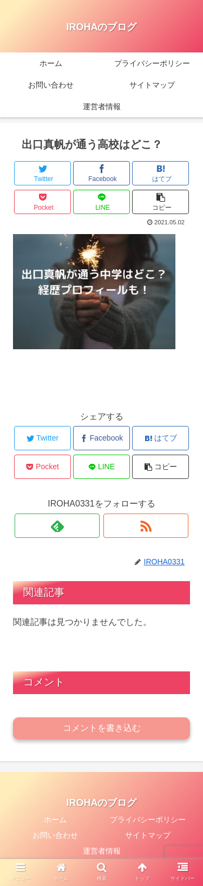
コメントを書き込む (102, 727)
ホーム (55, 819)
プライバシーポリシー (148, 819)
